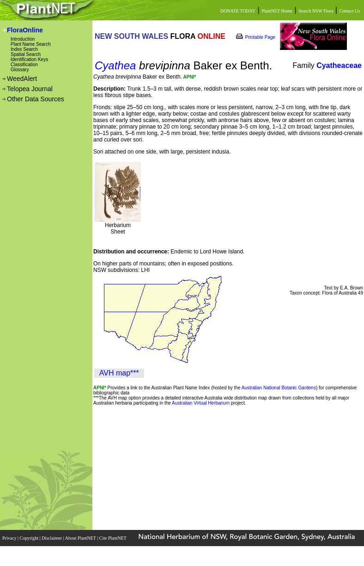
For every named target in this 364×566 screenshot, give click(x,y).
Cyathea (115, 65)
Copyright (30, 538)
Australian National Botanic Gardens (279, 387)
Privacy (10, 538)
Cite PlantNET (113, 538)
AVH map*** (119, 373)
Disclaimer (52, 538)
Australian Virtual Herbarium (201, 403)
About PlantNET (81, 538)
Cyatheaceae (339, 65)
